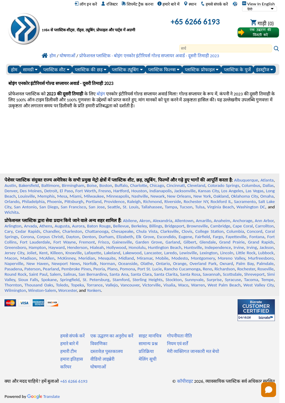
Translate (43, 396)
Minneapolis (117, 196)
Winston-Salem (42, 290)
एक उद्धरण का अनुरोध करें (111, 336)
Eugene (185, 236)
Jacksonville (185, 190)
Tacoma (251, 279)
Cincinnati (176, 185)
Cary (8, 231)
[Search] (225, 48)
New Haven (38, 263)
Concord (254, 231)
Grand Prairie (231, 242)
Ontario (163, 263)
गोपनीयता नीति (179, 336)
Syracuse (233, 279)
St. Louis (131, 207)
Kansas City (208, 190)
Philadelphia (33, 201)
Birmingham (73, 185)
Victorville (151, 285)
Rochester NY (196, 201)
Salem (55, 274)
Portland (94, 201)
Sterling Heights (147, 279)
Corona (27, 236)
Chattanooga (96, 231)
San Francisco (73, 207)
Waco (183, 285)
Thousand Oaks (38, 285)
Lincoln (226, 252)
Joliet (31, 252)
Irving (252, 247)
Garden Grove (148, 242)
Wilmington (15, 290)
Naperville (13, 263)
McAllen (47, 258)
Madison (28, 258)
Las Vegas (255, 190)
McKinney (66, 258)
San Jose (97, 207)
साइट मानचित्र (150, 336)
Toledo (62, 285)
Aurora (78, 226)
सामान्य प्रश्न (148, 343)
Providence (114, 201)
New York (202, 196)
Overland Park (203, 263)
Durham (106, 236)
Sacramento (245, 201)
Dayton (72, 236)
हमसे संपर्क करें (214, 4)
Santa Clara (141, 274)
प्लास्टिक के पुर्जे (237, 69)
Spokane (49, 279)
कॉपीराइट (185, 381)
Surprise (214, 279)
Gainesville (122, 242)
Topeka (77, 285)
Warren (198, 285)
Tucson (186, 207)
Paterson (32, 269)
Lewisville (188, 252)
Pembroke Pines (76, 269)
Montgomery (203, 258)
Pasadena (13, 269)
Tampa (171, 207)
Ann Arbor (264, 220)
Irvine (238, 247)
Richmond (152, 201)
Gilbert (189, 242)
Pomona (127, 269)
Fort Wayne (64, 242)
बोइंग (101, 94)
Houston (139, 190)
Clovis (187, 231)
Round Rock (15, 274)
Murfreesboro (261, 258)
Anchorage (242, 220)
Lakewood (132, 252)
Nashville (139, 196)
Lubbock (266, 252)
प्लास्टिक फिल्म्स (163, 69)
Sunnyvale (194, 279)
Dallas (268, 185)
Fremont (87, 242)
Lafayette (93, 252)
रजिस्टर (109, 4)
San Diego (48, 207)
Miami (75, 196)
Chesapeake (122, 231)
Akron (145, 220)
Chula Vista (146, 231)
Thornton (12, 285)
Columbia (235, 231)
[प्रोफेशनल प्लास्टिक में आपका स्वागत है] (97, 22)
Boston (105, 185)
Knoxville (74, 252)
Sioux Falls (28, 279)
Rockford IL (220, 201)
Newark (158, 196)
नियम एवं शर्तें (177, 343)
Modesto (179, 258)
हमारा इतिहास (71, 359)
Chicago (157, 185)
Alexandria (162, 220)
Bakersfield (29, 185)
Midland (126, 258)
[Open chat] (268, 389)
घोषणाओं (98, 367)
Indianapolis (160, 190)
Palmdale (265, 263)
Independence (218, 247)
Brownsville (197, 226)
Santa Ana (118, 274)
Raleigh (134, 201)
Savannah (211, 274)
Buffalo (121, 185)
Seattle (113, 207)
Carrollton (264, 226)
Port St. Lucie (149, 269)
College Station (209, 231)
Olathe (146, 263)
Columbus (251, 185)
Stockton (174, 279)
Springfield (70, 279)
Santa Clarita (166, 274)
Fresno (104, 190)
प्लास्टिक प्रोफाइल (201, 69)
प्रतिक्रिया (146, 351)
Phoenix (54, 201)
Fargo (218, 236)
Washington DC (250, 207)
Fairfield (202, 236)
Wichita (11, 212)
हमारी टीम (68, 351)
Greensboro (15, 247)
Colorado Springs (223, 185)
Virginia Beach (220, 207)
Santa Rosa (190, 274)
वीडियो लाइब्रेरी (102, 359)
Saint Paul (38, 274)
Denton (89, 236)
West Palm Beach (224, 285)
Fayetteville (236, 236)
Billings (155, 226)
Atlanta (267, 180)
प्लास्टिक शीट (56, 69)
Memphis (46, 196)
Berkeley (139, 226)
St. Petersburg (96, 279)
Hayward (57, 247)
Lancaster (152, 252)
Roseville (266, 269)
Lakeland (112, 252)
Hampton (37, 247)
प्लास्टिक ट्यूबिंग (127, 69)
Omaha (267, 196)
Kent (43, 252)
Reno (207, 269)
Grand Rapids (261, 242)
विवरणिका (98, 343)
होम (14, 69)
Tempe (267, 279)
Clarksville (169, 231)
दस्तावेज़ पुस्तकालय (106, 351)
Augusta (62, 226)
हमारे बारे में (168, 4)
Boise (92, 185)
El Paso (66, 190)
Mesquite (106, 258)
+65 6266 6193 (195, 22)
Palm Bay (244, 263)
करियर (65, 367)
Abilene (130, 220)
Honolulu (137, 247)
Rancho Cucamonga (182, 269)
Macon (10, 258)
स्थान (190, 4)
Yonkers (94, 290)
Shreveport (254, 274)
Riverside (172, 201)
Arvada (30, 226)
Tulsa (200, 207)
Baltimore (50, 185)
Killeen (56, 252)
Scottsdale (232, 274)
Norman (107, 263)
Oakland (221, 196)
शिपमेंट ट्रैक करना (137, 4)
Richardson (224, 269)
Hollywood (116, 247)
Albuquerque (246, 180)
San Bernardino (93, 274)
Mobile (161, 258)
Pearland (51, 269)
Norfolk (90, 263)
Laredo (170, 252)
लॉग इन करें (86, 4)
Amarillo (203, 220)
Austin (10, 185)
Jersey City (14, 252)
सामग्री (30, 69)
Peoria (99, 269)
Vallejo (112, 285)
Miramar (144, 258)
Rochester (246, 269)
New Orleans (179, 196)
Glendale (207, 242)
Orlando (11, 201)
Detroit (50, 190)
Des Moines (31, 190)
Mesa (62, 196)
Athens (45, 226)
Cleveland (196, 185)
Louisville (26, 196)
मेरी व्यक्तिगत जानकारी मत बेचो (193, 351)
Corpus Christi (50, 236)
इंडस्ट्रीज (264, 69)
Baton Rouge (99, 226)
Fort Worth (85, 190)
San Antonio (25, 207)
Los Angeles (232, 190)
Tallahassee (151, 207)
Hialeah (97, 247)
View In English (258, 4)
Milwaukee (94, 196)
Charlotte (138, 185)
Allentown (184, 220)
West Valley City (258, 285)
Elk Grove (145, 236)
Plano (112, 269)
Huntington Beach (164, 247)
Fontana (257, 236)
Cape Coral (243, 226)
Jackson (267, 247)
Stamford (121, 279)
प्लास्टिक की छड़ (90, 69)
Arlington (12, 226)
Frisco (103, 242)
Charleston (72, 231)
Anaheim (222, 220)
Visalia (169, 285)
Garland (172, 242)
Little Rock (245, 252)
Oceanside (127, 263)
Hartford (121, 190)
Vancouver (130, 285)
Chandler (51, 231)
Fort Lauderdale (35, 242)
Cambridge (220, 226)
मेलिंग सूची (147, 359)
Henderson (77, 247)
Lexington (209, 252)
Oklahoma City (244, 196)
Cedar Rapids (28, 231)
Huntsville (193, 247)
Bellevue (121, 226)
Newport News (66, 263)
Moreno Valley (231, 258)
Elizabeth (125, 236)
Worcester (67, 290)
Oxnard (226, 263)
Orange (179, 263)
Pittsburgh (73, 201)
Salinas (69, 274)
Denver (10, 190)
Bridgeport (174, 226)
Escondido (166, 236)
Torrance (95, 285)
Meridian (86, 258)
